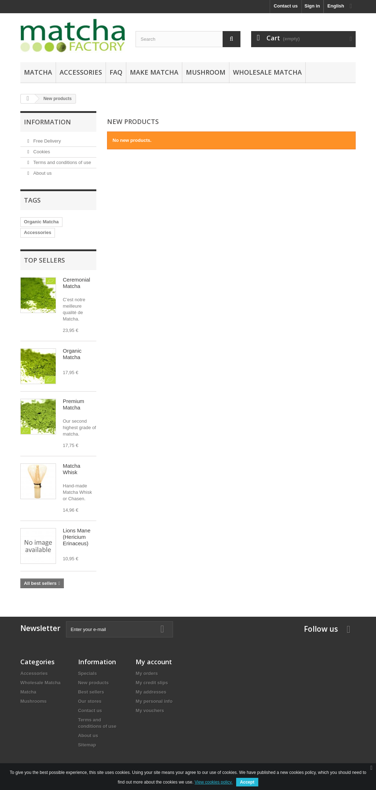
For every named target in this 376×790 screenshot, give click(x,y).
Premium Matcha (73, 404)
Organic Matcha (41, 221)
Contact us (286, 6)
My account (154, 661)
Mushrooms (33, 701)
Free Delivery (46, 141)
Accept (247, 782)
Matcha (38, 72)
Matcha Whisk (71, 469)
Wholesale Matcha (267, 72)
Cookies (41, 151)
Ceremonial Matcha (76, 283)
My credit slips (152, 682)
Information (47, 122)
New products (93, 682)
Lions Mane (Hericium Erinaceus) (77, 536)
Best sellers (91, 692)
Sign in (312, 6)
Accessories (81, 72)
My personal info (154, 701)
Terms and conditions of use (61, 162)
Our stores (90, 701)
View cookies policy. (214, 782)
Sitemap (87, 744)
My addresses (151, 692)
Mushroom (205, 72)
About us (42, 173)
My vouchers (150, 710)
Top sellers (44, 260)
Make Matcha (154, 72)
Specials (87, 673)
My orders (147, 673)
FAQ (116, 72)
